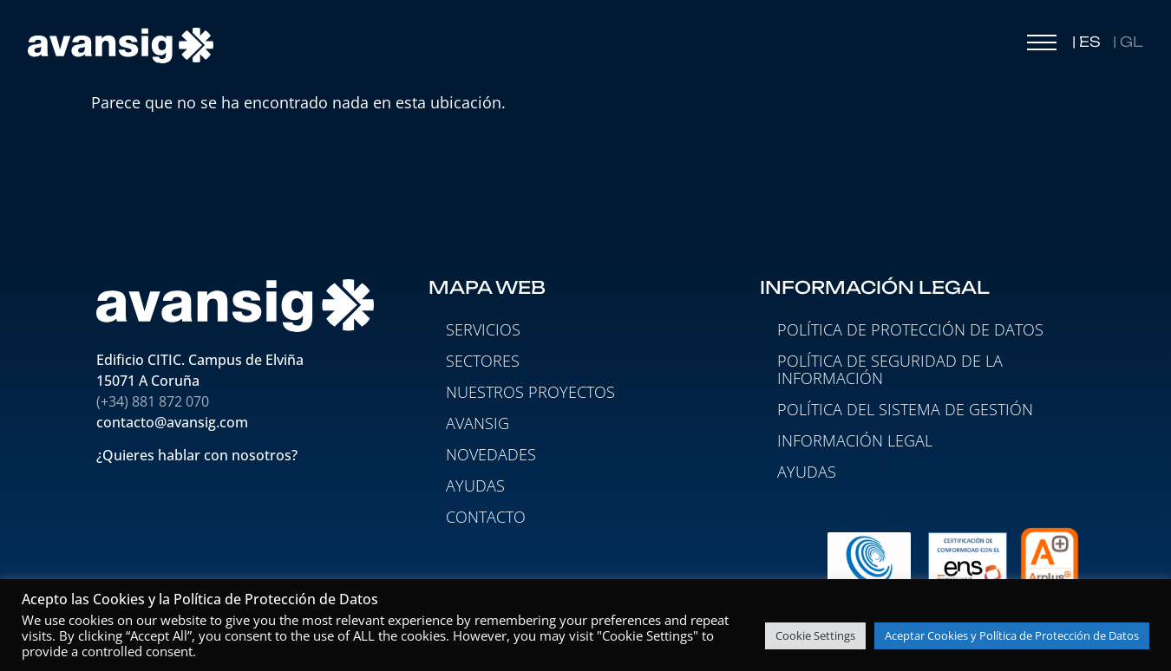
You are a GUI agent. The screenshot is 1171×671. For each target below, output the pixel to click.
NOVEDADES (491, 454)
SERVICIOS (483, 329)
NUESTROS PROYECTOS (530, 391)
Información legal (854, 440)
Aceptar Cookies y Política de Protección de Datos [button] (1012, 635)
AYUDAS (475, 485)
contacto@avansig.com (172, 422)
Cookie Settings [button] (815, 635)
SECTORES (483, 360)
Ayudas (806, 471)
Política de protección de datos (910, 329)
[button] (1042, 47)
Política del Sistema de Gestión (905, 409)
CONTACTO (486, 516)
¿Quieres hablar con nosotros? (198, 456)
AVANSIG (477, 423)
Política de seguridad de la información (890, 369)
